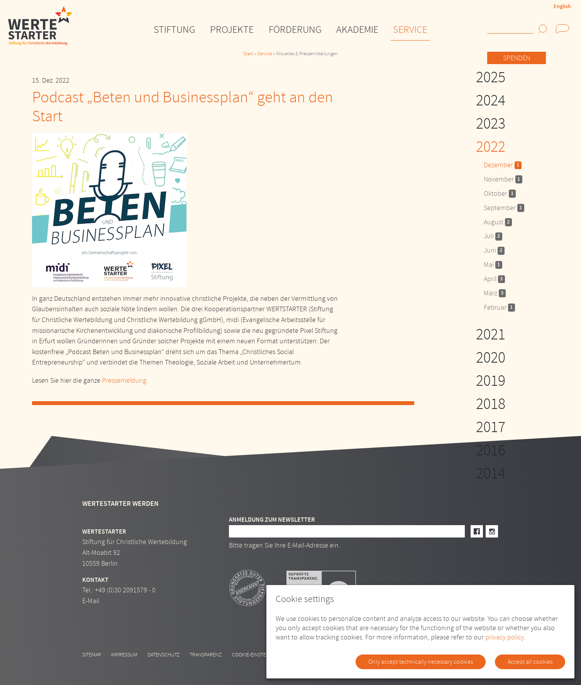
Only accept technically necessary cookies (420, 662)
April (494, 279)
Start (248, 54)
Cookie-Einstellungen (260, 654)
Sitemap (91, 654)
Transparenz (206, 654)
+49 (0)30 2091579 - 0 (125, 590)
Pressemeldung (124, 380)
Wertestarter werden (120, 504)
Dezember (503, 165)
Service (264, 54)
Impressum (124, 654)
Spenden (516, 58)
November (503, 179)
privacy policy (504, 637)
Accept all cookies (530, 662)
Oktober (500, 193)
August (498, 222)
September (504, 207)
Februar (499, 307)
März (495, 293)
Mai (493, 264)
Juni (494, 250)
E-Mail (90, 601)
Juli (493, 236)
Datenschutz (163, 654)
